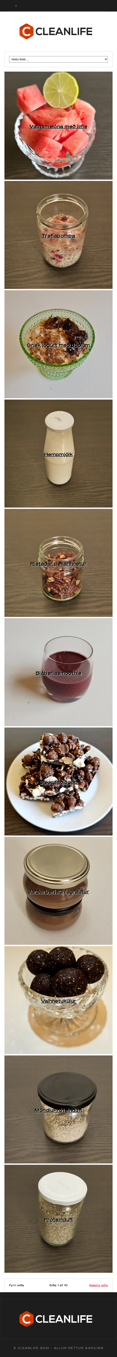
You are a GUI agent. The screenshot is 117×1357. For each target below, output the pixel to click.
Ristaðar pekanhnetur (58, 563)
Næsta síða (98, 1285)
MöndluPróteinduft (58, 1110)
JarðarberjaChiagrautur (58, 891)
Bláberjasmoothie (58, 673)
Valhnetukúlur (58, 1001)
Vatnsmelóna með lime (58, 126)
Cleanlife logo (58, 31)
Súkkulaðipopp (58, 782)
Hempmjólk (58, 454)
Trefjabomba (58, 235)
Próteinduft (58, 1219)
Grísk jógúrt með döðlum (58, 345)
